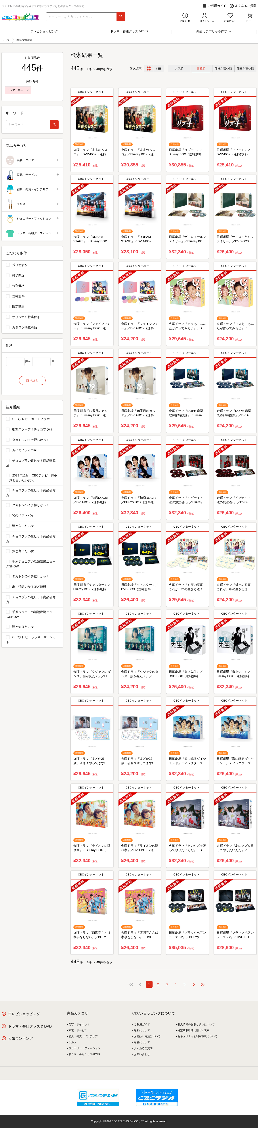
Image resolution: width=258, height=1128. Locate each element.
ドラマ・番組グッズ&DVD (32, 233)
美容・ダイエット (32, 160)
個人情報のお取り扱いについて (196, 1024)
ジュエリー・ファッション (32, 219)
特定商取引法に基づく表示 (193, 1030)
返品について (142, 1042)
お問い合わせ (142, 1054)
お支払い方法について (147, 1036)
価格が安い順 (223, 68)
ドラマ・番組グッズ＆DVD (129, 31)
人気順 (179, 68)
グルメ (32, 204)
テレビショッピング (44, 31)
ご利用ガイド (214, 6)
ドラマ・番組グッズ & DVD (30, 1026)
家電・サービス (32, 175)
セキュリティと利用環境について (197, 1036)
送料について (142, 1030)
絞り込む (32, 380)
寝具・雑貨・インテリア (32, 190)
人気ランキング (20, 1038)
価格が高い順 (245, 68)
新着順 (201, 68)
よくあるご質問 (243, 6)
